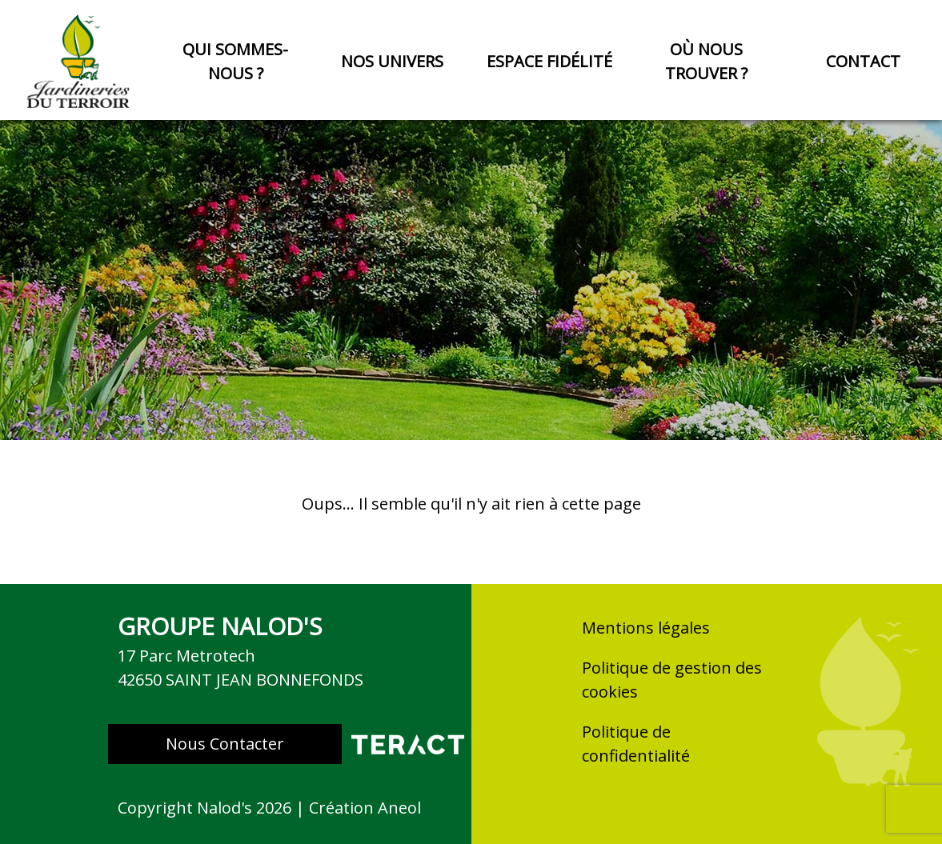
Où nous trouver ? (706, 61)
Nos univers (392, 61)
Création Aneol (365, 807)
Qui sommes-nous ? (235, 61)
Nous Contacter (225, 743)
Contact (863, 61)
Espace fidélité (549, 61)
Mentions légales (646, 627)
